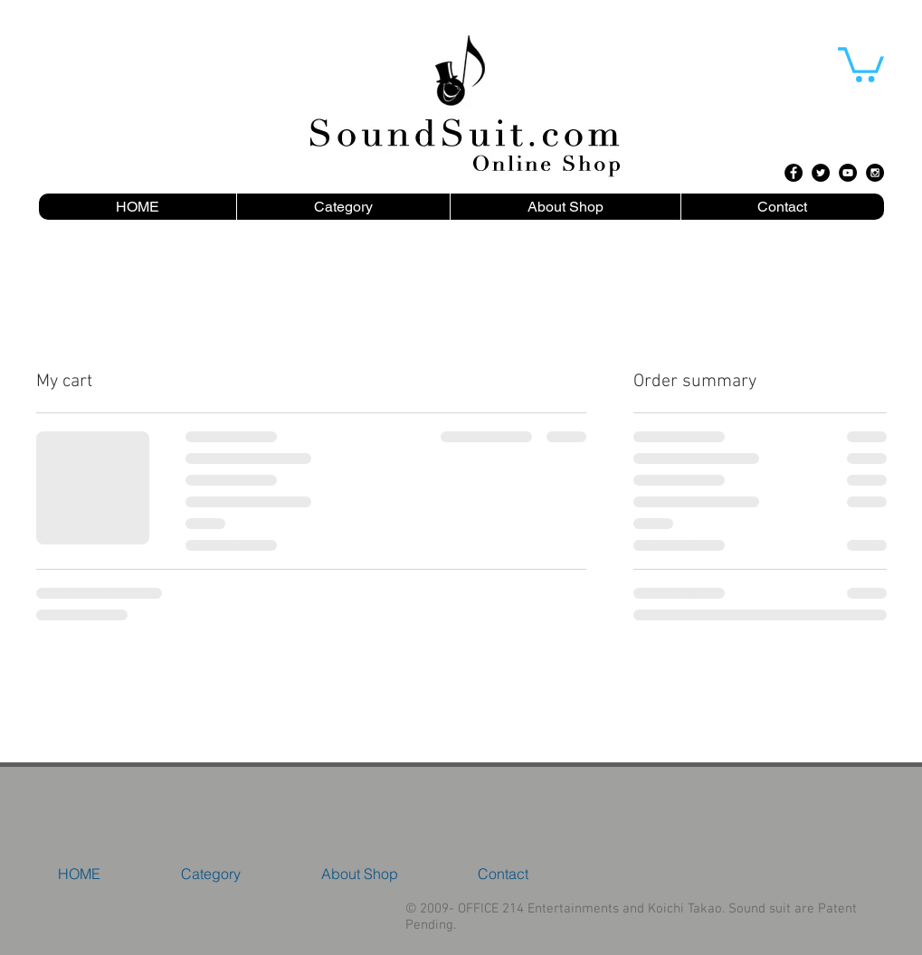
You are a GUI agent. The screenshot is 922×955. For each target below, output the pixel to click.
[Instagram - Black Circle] (875, 173)
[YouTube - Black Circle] (848, 173)
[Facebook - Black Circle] (793, 173)
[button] (861, 62)
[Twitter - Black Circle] (821, 173)
